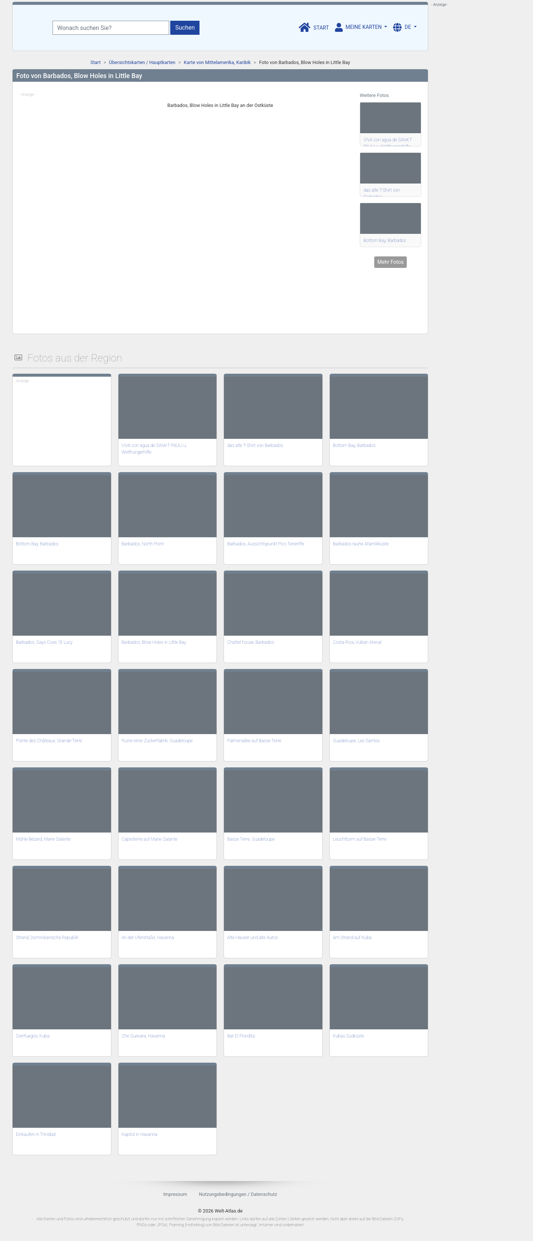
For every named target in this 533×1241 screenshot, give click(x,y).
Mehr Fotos (391, 262)
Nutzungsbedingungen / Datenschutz (238, 1194)
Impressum (175, 1194)
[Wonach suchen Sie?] (111, 28)
